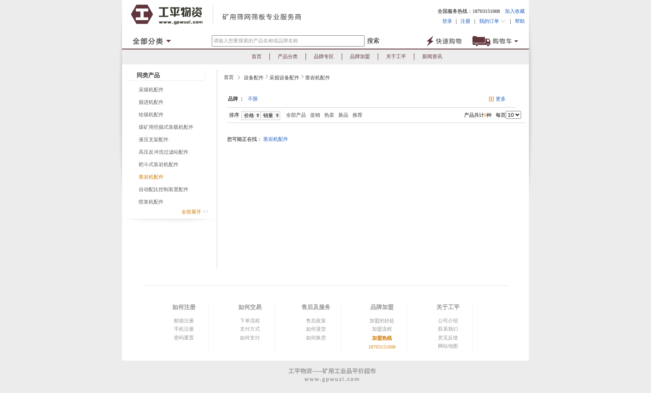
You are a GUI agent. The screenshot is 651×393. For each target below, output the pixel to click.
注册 (465, 21)
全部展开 (194, 212)
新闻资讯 (432, 56)
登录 (447, 21)
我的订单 (493, 21)
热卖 (329, 115)
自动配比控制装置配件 (163, 189)
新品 (343, 115)
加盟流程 (382, 329)
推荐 (357, 115)
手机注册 (184, 329)
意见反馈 (448, 338)
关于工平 (396, 56)
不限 (253, 99)
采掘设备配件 (284, 78)
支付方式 (250, 329)
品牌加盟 (360, 56)
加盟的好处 (382, 321)
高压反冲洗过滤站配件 (163, 152)
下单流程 (250, 321)
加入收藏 (515, 11)
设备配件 (254, 78)
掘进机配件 (151, 102)
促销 (315, 115)
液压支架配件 (154, 139)
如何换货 (316, 338)
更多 (501, 99)
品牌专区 (324, 56)
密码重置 (184, 338)
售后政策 (316, 321)
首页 (257, 56)
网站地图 (448, 346)
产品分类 (288, 56)
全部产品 (294, 115)
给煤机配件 (151, 115)
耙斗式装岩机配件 (159, 164)
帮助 (518, 21)
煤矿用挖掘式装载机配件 (166, 127)
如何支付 (250, 338)
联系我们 (448, 329)
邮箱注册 (184, 321)
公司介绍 (448, 321)
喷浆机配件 (151, 202)
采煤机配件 (151, 90)
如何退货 (316, 329)
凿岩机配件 (151, 177)
